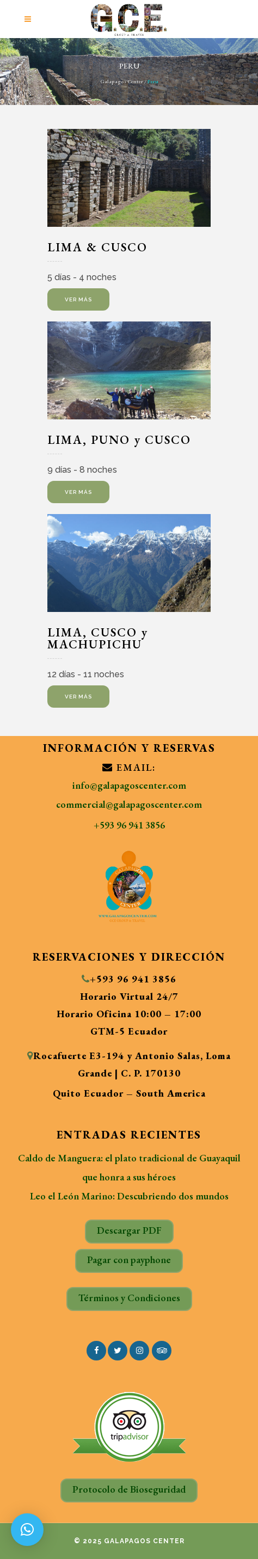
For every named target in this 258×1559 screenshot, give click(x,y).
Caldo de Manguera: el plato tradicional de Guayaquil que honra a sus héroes (129, 1167)
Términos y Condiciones (129, 1297)
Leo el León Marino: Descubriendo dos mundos (129, 1196)
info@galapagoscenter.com (129, 785)
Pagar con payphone (129, 1259)
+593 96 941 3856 (129, 825)
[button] (27, 1529)
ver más (78, 299)
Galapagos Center (121, 81)
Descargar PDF (129, 1230)
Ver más (78, 492)
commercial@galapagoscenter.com (129, 804)
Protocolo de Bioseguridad (129, 1489)
